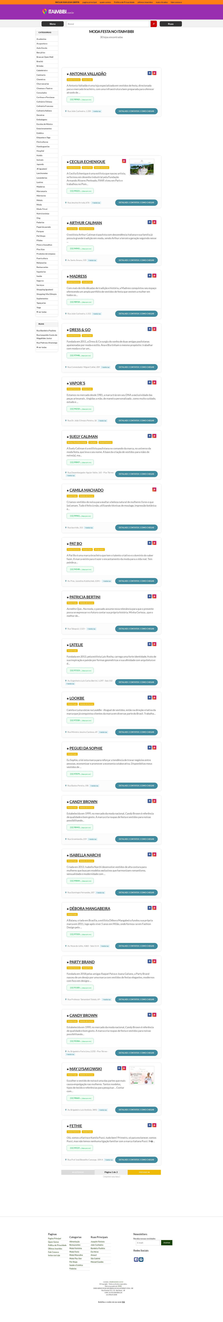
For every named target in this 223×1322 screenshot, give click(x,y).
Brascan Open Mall (45, 57)
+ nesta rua (97, 111)
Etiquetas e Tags (43, 137)
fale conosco (176, 2)
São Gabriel (95, 1258)
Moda (39, 204)
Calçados (92, 442)
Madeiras (41, 186)
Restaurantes (42, 267)
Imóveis (40, 160)
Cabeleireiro (42, 70)
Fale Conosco (53, 1252)
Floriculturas (42, 142)
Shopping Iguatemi (45, 289)
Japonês (40, 164)
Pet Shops (41, 236)
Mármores (41, 195)
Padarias (40, 222)
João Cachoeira (97, 1245)
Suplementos (42, 298)
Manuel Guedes (97, 1262)
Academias (41, 39)
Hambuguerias (43, 146)
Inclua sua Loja (54, 1255)
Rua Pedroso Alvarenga (47, 342)
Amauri (94, 1255)
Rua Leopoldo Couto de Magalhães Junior (47, 336)
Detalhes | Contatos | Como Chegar (136, 111)
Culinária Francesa (45, 106)
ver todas (42, 312)
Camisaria (41, 75)
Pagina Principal (54, 1238)
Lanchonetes (42, 173)
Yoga (39, 307)
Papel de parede (44, 227)
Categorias (45, 32)
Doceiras (40, 115)
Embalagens (42, 119)
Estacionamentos (44, 128)
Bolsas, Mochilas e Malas (77, 442)
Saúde (39, 276)
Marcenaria (42, 191)
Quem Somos (53, 1242)
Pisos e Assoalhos (44, 245)
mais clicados (162, 2)
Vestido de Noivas (101, 167)
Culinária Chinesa (44, 101)
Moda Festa (87, 80)
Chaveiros (41, 79)
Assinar (166, 1242)
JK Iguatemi (42, 169)
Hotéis (39, 155)
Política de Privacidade (124, 2)
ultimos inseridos (145, 2)
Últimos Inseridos (55, 1249)
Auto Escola (42, 48)
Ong (38, 218)
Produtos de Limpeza (46, 254)
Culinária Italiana (44, 110)
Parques (40, 231)
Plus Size (41, 249)
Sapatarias (41, 271)
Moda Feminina (74, 80)
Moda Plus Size (75, 1258)
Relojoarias (42, 262)
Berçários (41, 52)
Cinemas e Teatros (44, 88)
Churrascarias (43, 84)
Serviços (40, 285)
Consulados (42, 92)
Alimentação (74, 1242)
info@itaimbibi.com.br (116, 1282)
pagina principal (89, 2)
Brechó (40, 61)
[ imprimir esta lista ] (111, 1177)
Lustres (40, 182)
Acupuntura (42, 43)
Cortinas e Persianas (45, 97)
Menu (53, 24)
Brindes (40, 66)
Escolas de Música (44, 124)
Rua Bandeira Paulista (46, 330)
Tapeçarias (41, 303)
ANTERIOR (78, 1172)
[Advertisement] (128, 12)
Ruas (171, 24)
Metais (40, 200)
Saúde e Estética (76, 1265)
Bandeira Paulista (98, 1248)
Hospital (40, 151)
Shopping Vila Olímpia (46, 294)
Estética (40, 133)
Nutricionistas (43, 213)
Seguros (40, 280)
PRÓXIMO (144, 1172)
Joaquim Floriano (98, 1242)
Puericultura (42, 258)
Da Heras (95, 1252)
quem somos (105, 2)
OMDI (120, 1286)
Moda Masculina (76, 1255)
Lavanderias (42, 178)
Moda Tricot (42, 209)
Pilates (40, 240)
